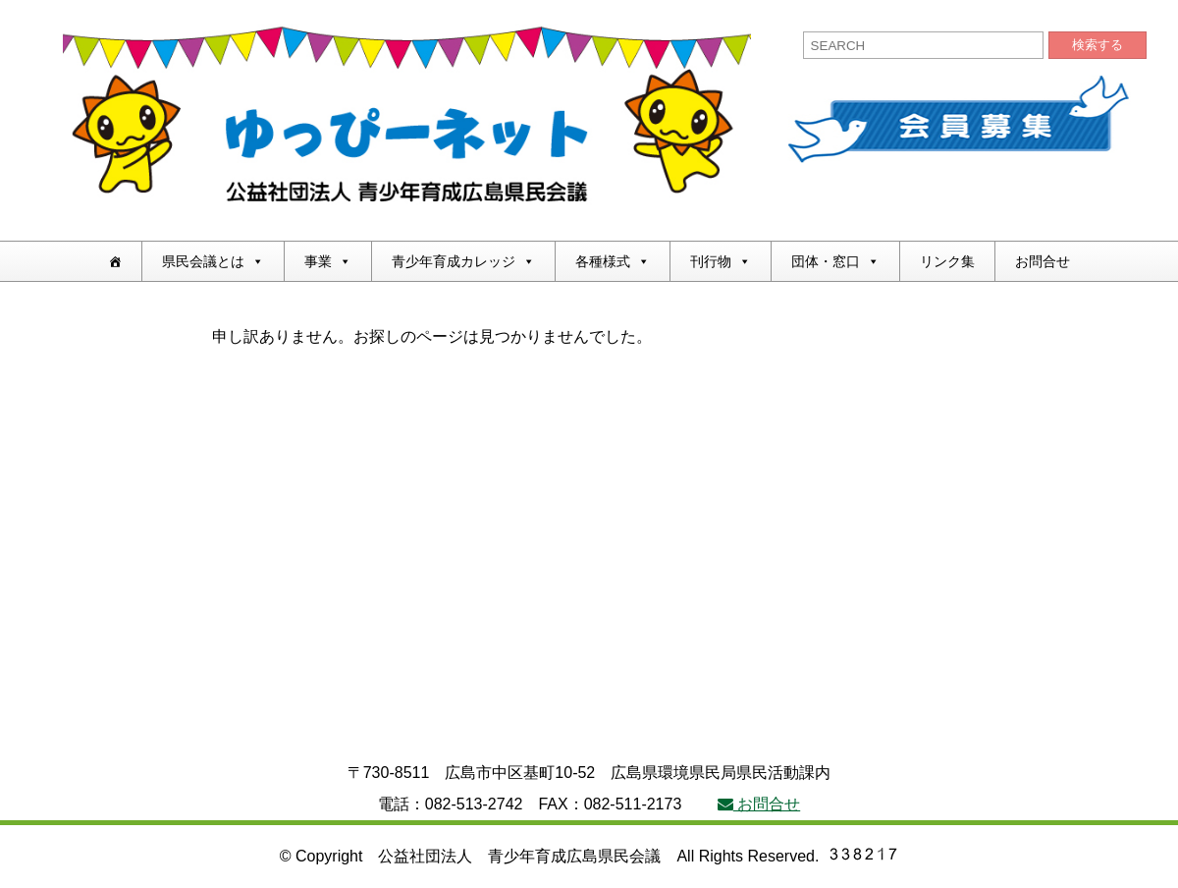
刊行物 (720, 261)
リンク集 (947, 261)
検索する (1097, 44)
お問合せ (1042, 261)
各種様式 (612, 261)
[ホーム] (114, 261)
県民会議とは (213, 261)
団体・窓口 (835, 261)
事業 (327, 261)
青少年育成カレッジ (463, 261)
